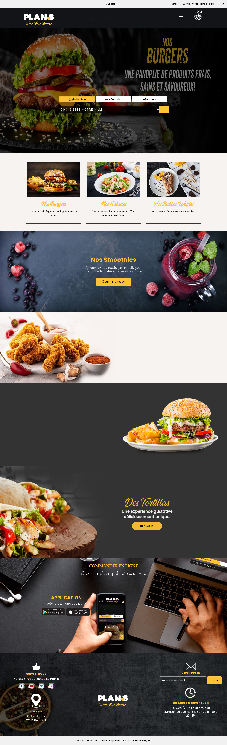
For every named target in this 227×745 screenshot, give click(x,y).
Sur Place (150, 99)
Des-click (121, 740)
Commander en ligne (139, 740)
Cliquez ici (141, 526)
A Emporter (113, 99)
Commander (113, 281)
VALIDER (214, 680)
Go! (164, 109)
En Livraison (77, 99)
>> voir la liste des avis (203, 3)
